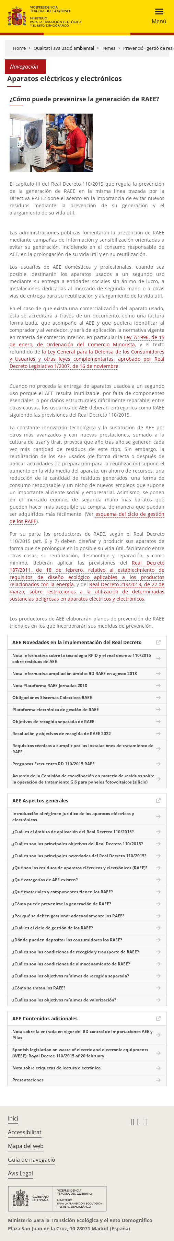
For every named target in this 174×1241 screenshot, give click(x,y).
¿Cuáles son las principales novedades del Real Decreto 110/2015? (79, 856)
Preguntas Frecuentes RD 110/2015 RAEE (53, 764)
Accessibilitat (25, 1132)
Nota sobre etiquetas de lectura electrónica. (57, 1068)
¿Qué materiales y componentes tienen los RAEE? (62, 892)
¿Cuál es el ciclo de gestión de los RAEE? (52, 928)
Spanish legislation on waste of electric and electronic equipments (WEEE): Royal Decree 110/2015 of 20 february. (80, 1053)
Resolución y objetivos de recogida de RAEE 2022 (61, 734)
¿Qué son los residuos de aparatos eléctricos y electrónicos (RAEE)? (80, 868)
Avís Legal (20, 1173)
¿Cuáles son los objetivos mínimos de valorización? (64, 1000)
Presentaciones (28, 1080)
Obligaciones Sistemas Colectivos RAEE (52, 697)
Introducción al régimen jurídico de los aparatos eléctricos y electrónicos (73, 817)
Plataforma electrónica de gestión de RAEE (55, 709)
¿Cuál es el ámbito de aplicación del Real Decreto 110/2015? (73, 832)
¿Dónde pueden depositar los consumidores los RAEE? (67, 940)
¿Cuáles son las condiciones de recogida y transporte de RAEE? (75, 952)
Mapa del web (26, 1146)
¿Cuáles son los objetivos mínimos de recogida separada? (70, 976)
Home (19, 48)
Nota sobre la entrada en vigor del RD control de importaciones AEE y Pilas (82, 1035)
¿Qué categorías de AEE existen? (45, 880)
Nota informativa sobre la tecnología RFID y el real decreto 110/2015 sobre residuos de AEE (81, 658)
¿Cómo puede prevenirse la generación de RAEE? (61, 904)
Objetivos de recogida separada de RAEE (53, 721)
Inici (13, 1118)
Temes (108, 48)
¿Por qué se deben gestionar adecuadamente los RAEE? (68, 916)
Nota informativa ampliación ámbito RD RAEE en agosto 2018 (74, 673)
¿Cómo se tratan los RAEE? (39, 988)
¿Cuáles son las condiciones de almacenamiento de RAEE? (71, 964)
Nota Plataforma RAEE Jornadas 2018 (49, 685)
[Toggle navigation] (157, 16)
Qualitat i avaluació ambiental (64, 48)
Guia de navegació (31, 1159)
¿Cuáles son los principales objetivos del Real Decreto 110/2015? (77, 844)
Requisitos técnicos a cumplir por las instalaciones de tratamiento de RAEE (82, 749)
